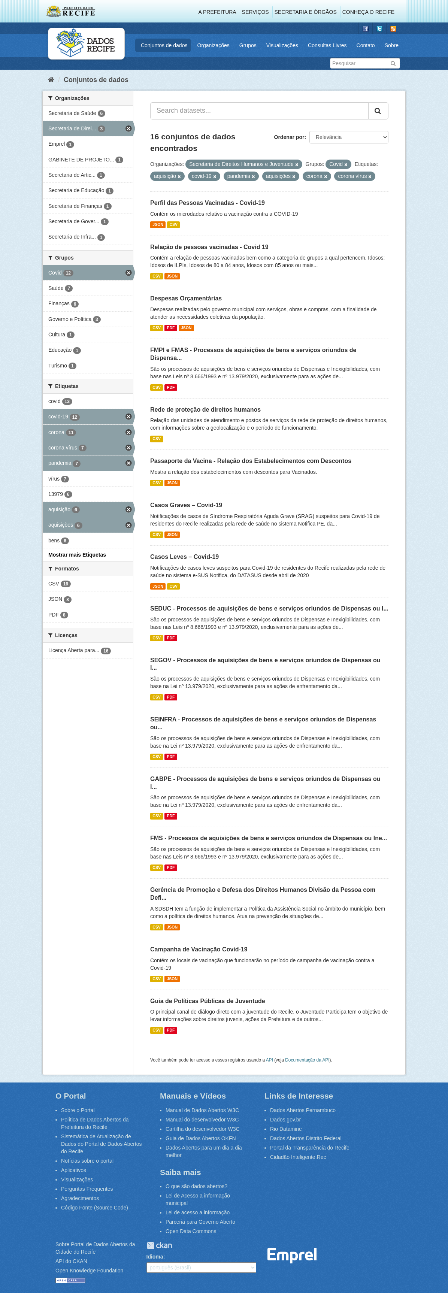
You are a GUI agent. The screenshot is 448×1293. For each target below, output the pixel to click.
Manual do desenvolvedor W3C (202, 1120)
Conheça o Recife (368, 12)
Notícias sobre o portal (87, 1161)
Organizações (213, 45)
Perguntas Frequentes (87, 1189)
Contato (366, 45)
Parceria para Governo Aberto (200, 1222)
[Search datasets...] (259, 110)
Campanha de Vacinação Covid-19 (199, 949)
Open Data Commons (191, 1231)
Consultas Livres (327, 45)
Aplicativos (73, 1170)
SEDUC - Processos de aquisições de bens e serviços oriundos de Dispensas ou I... (269, 608)
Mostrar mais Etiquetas (77, 555)
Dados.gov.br (285, 1120)
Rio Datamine (286, 1129)
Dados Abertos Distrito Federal (306, 1138)
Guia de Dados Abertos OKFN (201, 1138)
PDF (171, 327)
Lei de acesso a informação (198, 1212)
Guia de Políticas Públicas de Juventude (207, 1001)
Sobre (392, 45)
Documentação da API (307, 1060)
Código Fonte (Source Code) (94, 1208)
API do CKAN (71, 1261)
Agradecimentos (80, 1198)
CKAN (159, 1245)
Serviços (255, 12)
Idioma (154, 1257)
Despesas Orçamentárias (186, 298)
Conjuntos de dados (164, 45)
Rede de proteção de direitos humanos (205, 409)
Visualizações (282, 45)
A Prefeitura (217, 12)
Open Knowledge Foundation (89, 1271)
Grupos (248, 45)
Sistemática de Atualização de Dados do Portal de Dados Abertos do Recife (101, 1143)
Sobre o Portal (78, 1110)
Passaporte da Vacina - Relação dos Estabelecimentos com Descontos (250, 461)
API (269, 1060)
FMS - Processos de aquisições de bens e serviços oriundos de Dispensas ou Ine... (268, 838)
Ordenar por (289, 137)
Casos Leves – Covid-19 (184, 557)
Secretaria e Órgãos (306, 12)
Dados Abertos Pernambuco (303, 1110)
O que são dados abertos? (196, 1186)
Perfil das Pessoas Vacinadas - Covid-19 (207, 203)
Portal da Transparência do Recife (309, 1148)
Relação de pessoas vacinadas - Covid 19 (209, 247)
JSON (157, 224)
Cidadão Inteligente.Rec (298, 1157)
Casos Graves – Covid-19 (186, 505)
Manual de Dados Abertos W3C (202, 1110)
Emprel (292, 1255)
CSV (173, 224)
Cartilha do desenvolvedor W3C (203, 1129)
